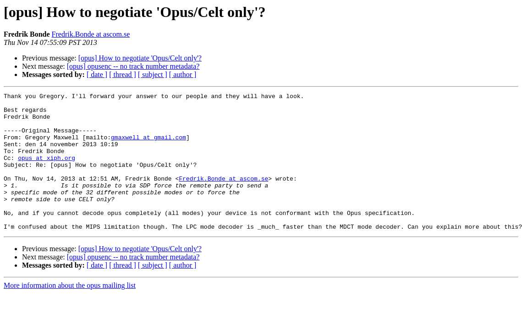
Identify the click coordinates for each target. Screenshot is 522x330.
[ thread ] (122, 74)
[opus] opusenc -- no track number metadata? (133, 66)
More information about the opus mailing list (70, 313)
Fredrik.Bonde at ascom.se (91, 34)
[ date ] (97, 74)
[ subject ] (152, 74)
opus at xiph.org (46, 171)
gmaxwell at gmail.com (148, 147)
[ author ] (183, 74)
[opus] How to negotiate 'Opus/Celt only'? (140, 58)
